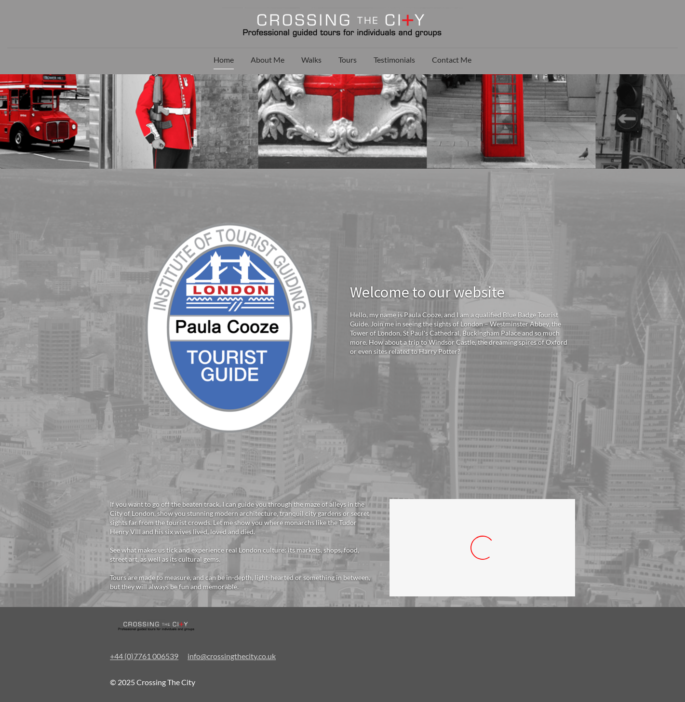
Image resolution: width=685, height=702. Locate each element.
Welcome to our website (427, 292)
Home (224, 59)
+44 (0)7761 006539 (144, 656)
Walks (311, 59)
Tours (347, 59)
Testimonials (394, 59)
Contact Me (451, 59)
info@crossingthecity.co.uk (232, 656)
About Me (267, 59)
